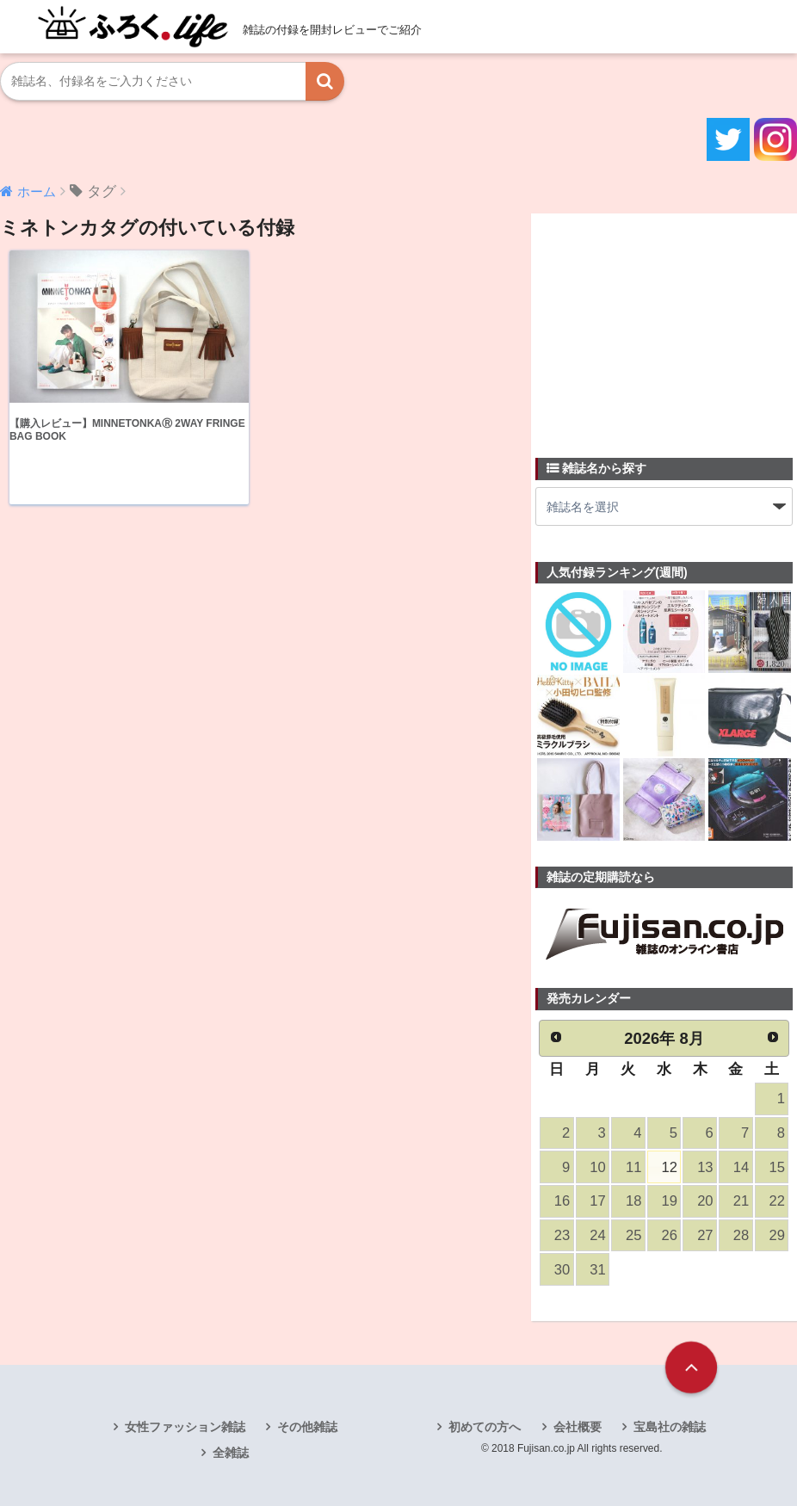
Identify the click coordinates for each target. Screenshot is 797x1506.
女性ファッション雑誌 (185, 1427)
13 (705, 1167)
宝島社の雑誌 (669, 1427)
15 (776, 1167)
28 (741, 1235)
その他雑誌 (307, 1427)
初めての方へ (484, 1427)
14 (741, 1167)
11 (633, 1167)
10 (597, 1167)
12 (669, 1167)
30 (562, 1270)
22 (776, 1201)
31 (597, 1270)
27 (705, 1235)
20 (705, 1201)
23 (562, 1235)
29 (776, 1235)
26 (669, 1235)
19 (669, 1201)
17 (597, 1201)
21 (741, 1201)
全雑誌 (231, 1453)
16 (562, 1201)
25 (633, 1235)
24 (597, 1235)
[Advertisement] (664, 325)
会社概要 (577, 1427)
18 (633, 1201)
